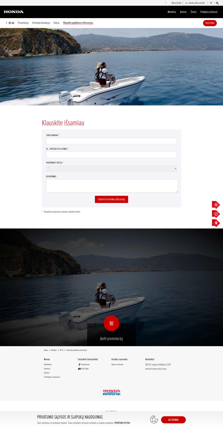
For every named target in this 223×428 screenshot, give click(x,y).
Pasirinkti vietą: (54, 162)
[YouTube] (84, 369)
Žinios (193, 12)
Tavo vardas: (53, 135)
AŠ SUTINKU (173, 419)
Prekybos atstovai (208, 12)
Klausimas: (51, 176)
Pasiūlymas (214, 23)
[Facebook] (84, 364)
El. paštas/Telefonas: (57, 149)
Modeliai (172, 12)
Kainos (183, 12)
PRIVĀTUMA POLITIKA (122, 422)
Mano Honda (117, 364)
